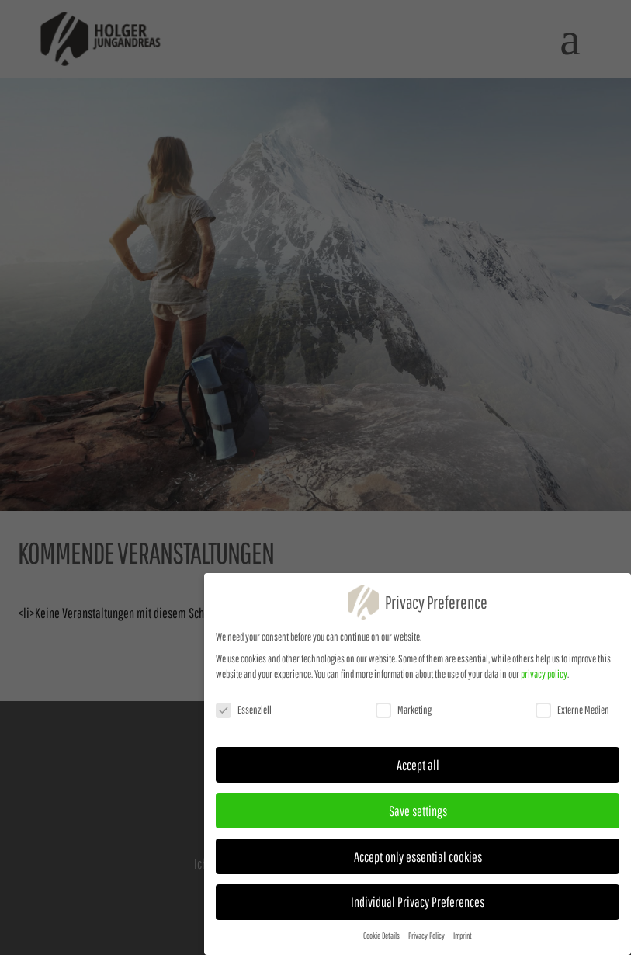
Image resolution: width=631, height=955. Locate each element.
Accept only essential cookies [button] (418, 861)
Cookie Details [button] (382, 941)
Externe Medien (572, 714)
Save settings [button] (418, 815)
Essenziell (244, 714)
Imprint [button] (462, 941)
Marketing (404, 714)
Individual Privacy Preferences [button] (417, 907)
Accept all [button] (418, 769)
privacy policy (544, 678)
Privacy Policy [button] (427, 941)
